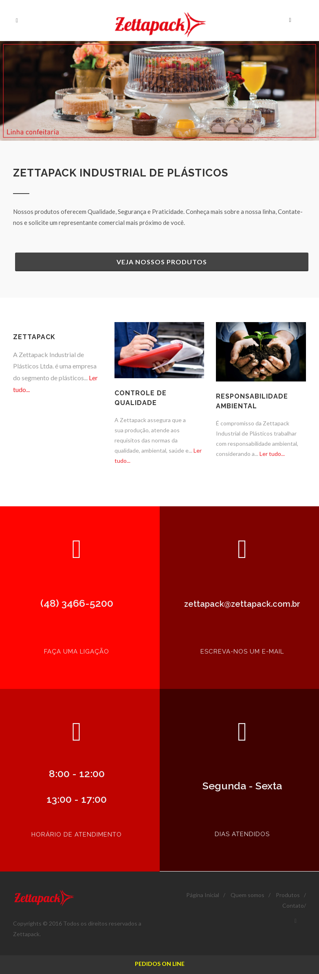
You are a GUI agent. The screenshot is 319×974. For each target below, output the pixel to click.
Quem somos (247, 894)
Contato (293, 905)
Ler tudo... (271, 453)
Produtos (288, 894)
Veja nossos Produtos (162, 262)
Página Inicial (202, 894)
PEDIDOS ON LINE (160, 963)
